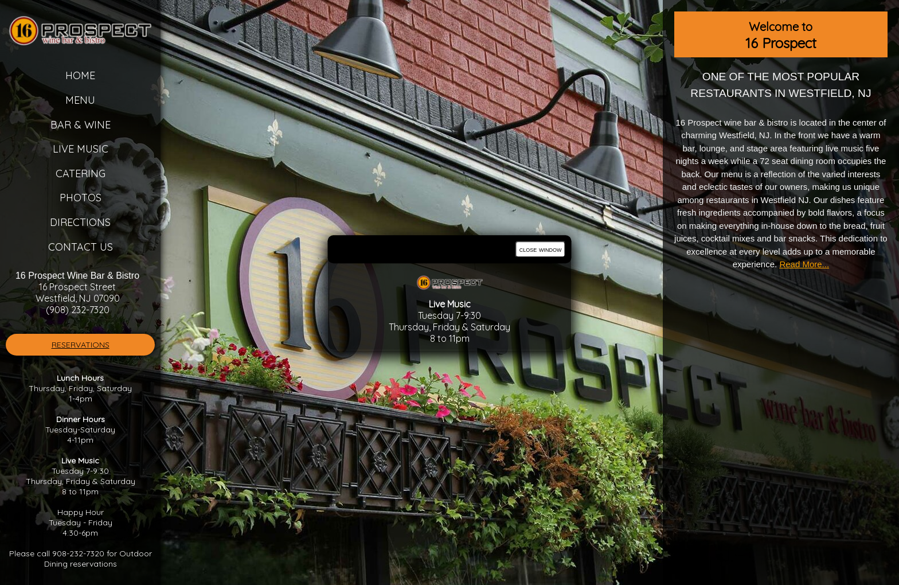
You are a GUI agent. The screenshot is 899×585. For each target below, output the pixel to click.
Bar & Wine (80, 124)
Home (80, 75)
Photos (80, 197)
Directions (80, 222)
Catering (80, 173)
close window (540, 249)
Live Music (80, 148)
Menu (80, 100)
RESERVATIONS (81, 345)
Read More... (804, 264)
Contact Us (80, 246)
